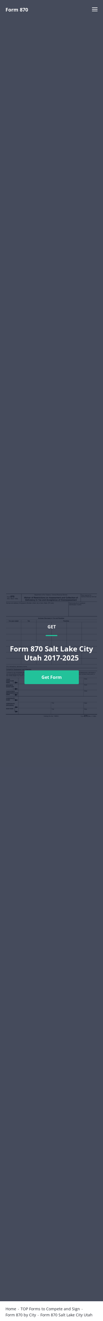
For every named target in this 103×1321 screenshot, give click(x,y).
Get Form (51, 677)
